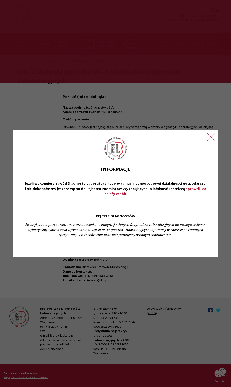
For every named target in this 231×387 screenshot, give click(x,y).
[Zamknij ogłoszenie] (211, 137)
